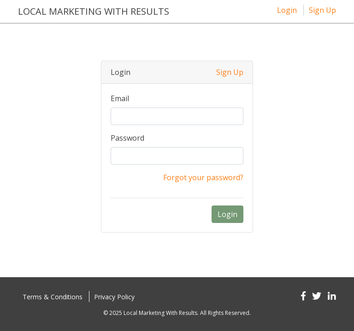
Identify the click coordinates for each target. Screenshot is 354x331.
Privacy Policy (114, 296)
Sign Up (322, 10)
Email (120, 98)
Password (127, 138)
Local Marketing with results (93, 11)
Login (287, 10)
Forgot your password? (203, 177)
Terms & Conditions (53, 296)
